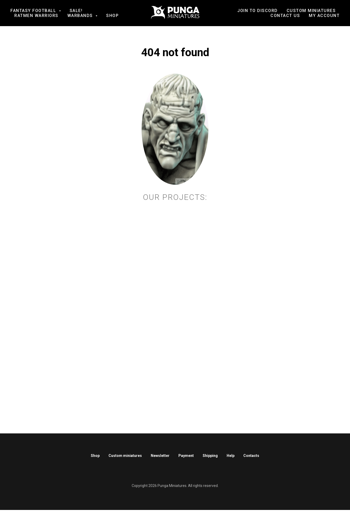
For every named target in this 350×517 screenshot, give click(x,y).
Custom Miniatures (311, 10)
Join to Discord (257, 10)
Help (230, 456)
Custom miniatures (125, 456)
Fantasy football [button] (34, 10)
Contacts (251, 456)
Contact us (285, 15)
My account (324, 15)
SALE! (76, 10)
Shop (112, 15)
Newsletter (160, 456)
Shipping (210, 456)
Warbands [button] (80, 15)
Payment (186, 456)
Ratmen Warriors (36, 15)
